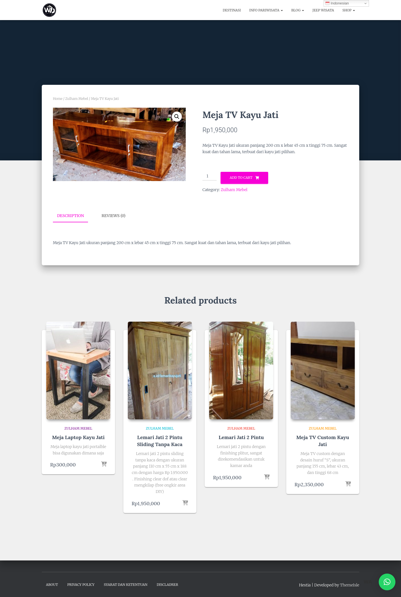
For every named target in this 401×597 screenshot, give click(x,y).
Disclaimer (167, 584)
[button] (177, 117)
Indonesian (337, 3)
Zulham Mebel (76, 99)
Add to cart (241, 177)
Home (57, 99)
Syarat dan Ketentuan (126, 584)
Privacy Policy (80, 584)
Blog (297, 10)
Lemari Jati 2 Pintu (241, 437)
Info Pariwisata (266, 10)
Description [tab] (70, 215)
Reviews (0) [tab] (114, 215)
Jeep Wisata (323, 10)
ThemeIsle (349, 584)
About (52, 584)
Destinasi (232, 10)
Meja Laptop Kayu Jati (78, 437)
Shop (349, 10)
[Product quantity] (209, 176)
